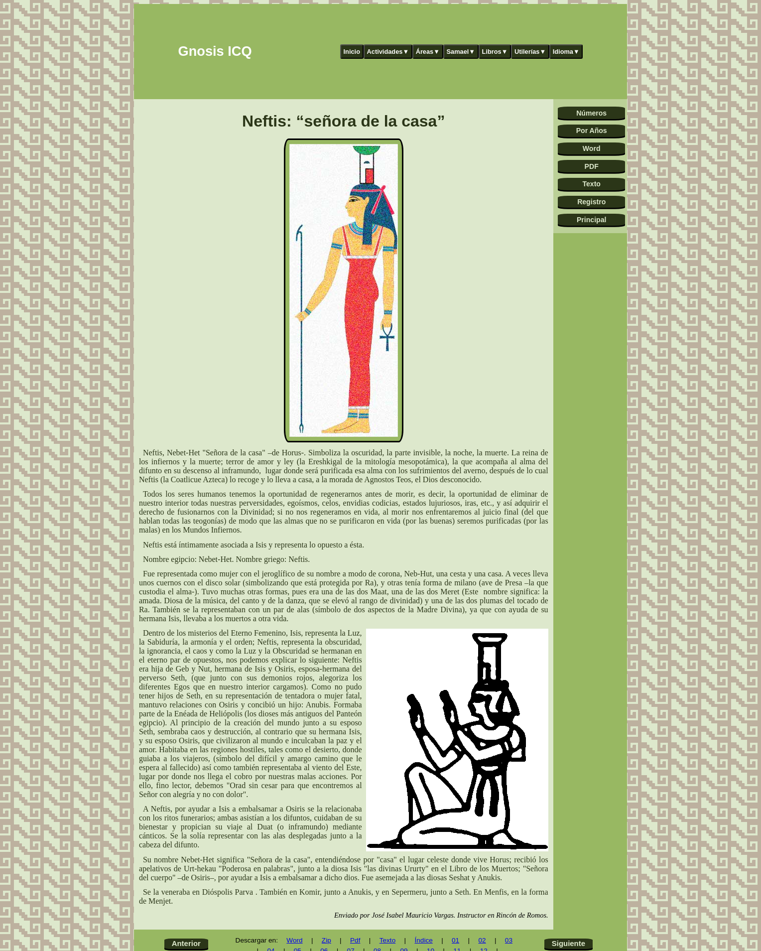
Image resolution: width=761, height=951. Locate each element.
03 (508, 940)
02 (482, 940)
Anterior (186, 943)
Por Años (591, 131)
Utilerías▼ (530, 51)
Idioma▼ (566, 51)
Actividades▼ (388, 51)
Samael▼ (460, 51)
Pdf (355, 940)
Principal (591, 220)
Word (592, 148)
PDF (592, 166)
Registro (591, 202)
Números (591, 113)
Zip (326, 940)
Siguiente (568, 943)
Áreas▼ (428, 51)
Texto (591, 184)
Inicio (352, 51)
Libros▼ (495, 51)
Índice (423, 940)
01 (455, 940)
